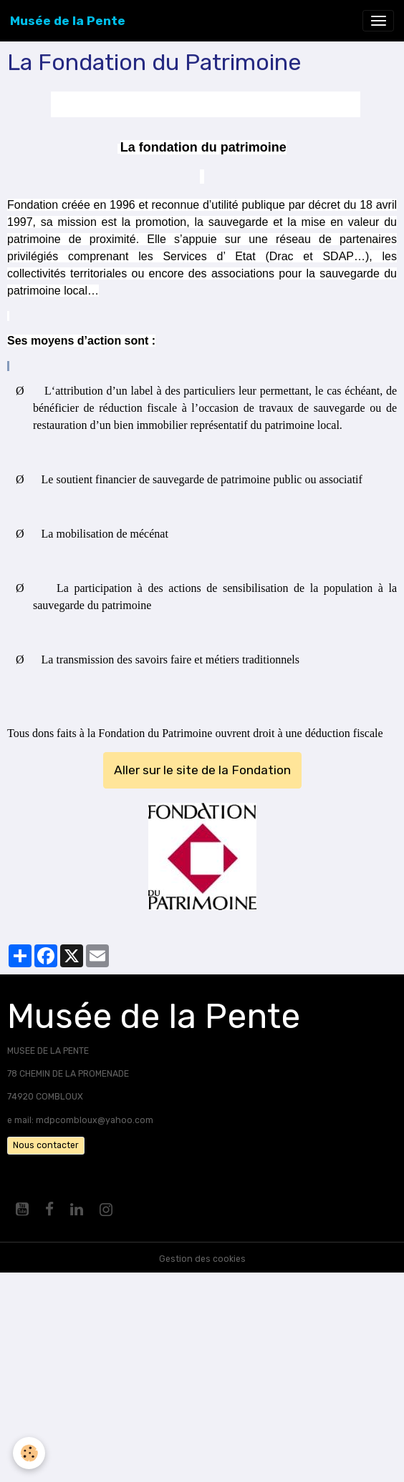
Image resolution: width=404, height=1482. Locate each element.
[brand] (67, 20)
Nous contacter (46, 1145)
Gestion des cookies (202, 1259)
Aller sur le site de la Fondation (202, 770)
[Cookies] (29, 1453)
